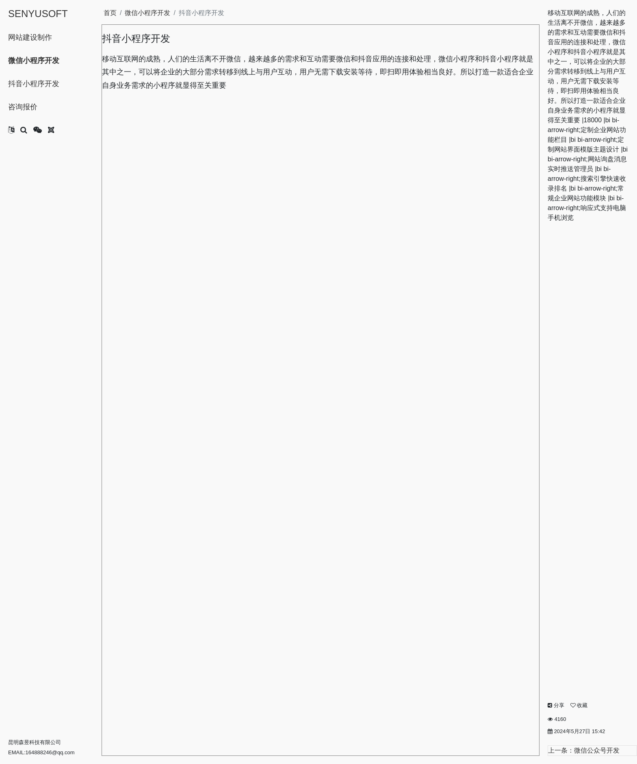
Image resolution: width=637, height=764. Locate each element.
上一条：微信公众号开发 (584, 750)
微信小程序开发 (33, 60)
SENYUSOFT (38, 13)
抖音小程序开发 (33, 84)
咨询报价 (22, 107)
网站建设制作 (30, 37)
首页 (110, 12)
